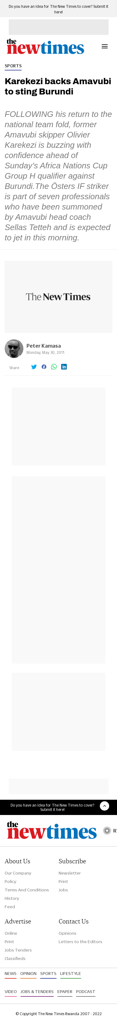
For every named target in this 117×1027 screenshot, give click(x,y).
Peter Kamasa (44, 346)
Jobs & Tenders (37, 991)
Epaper (64, 991)
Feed (10, 906)
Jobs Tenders (18, 949)
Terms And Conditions (27, 889)
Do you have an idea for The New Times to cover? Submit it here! (52, 807)
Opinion (28, 973)
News (11, 973)
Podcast (85, 991)
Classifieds (15, 958)
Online (11, 933)
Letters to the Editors (80, 941)
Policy (10, 881)
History (12, 898)
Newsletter (70, 872)
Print (63, 881)
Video (11, 991)
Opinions (67, 933)
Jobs (63, 889)
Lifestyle (70, 973)
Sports (13, 65)
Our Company (18, 872)
